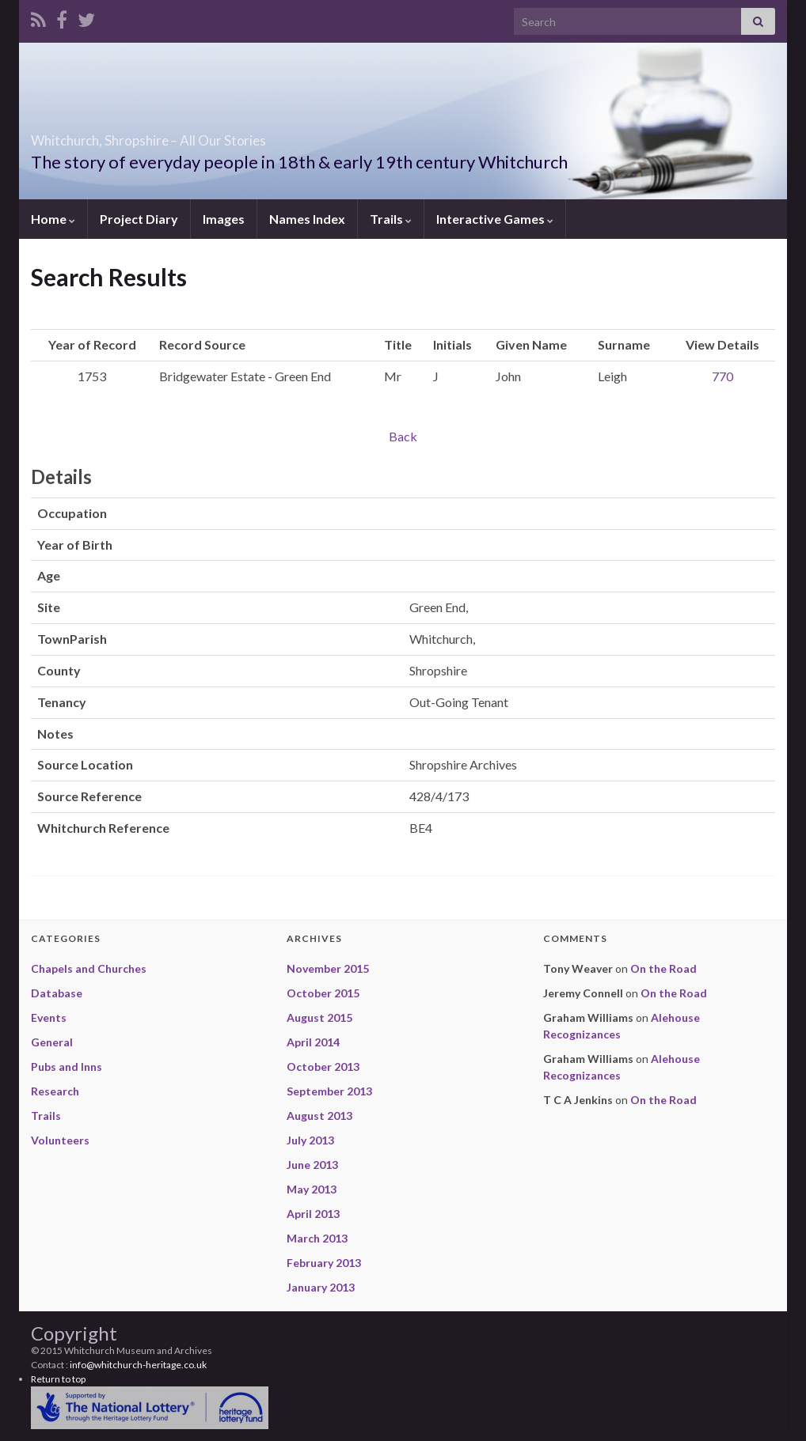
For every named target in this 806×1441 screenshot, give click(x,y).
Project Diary (139, 218)
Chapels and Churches (88, 968)
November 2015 (328, 968)
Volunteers (60, 1140)
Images (224, 218)
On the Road (663, 968)
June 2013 (312, 1164)
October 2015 (323, 993)
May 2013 (311, 1189)
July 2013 (310, 1140)
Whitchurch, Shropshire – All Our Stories (238, 135)
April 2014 (313, 1042)
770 (722, 376)
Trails (391, 218)
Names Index (307, 218)
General (52, 1042)
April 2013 (313, 1213)
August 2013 (319, 1115)
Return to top (58, 1379)
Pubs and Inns (66, 1066)
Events (49, 1017)
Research (55, 1091)
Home (53, 218)
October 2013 (323, 1066)
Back (403, 436)
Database (56, 993)
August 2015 (319, 1017)
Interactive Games (494, 218)
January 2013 (321, 1287)
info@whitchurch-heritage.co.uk (138, 1365)
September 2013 (329, 1091)
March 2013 (317, 1238)
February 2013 (324, 1262)
